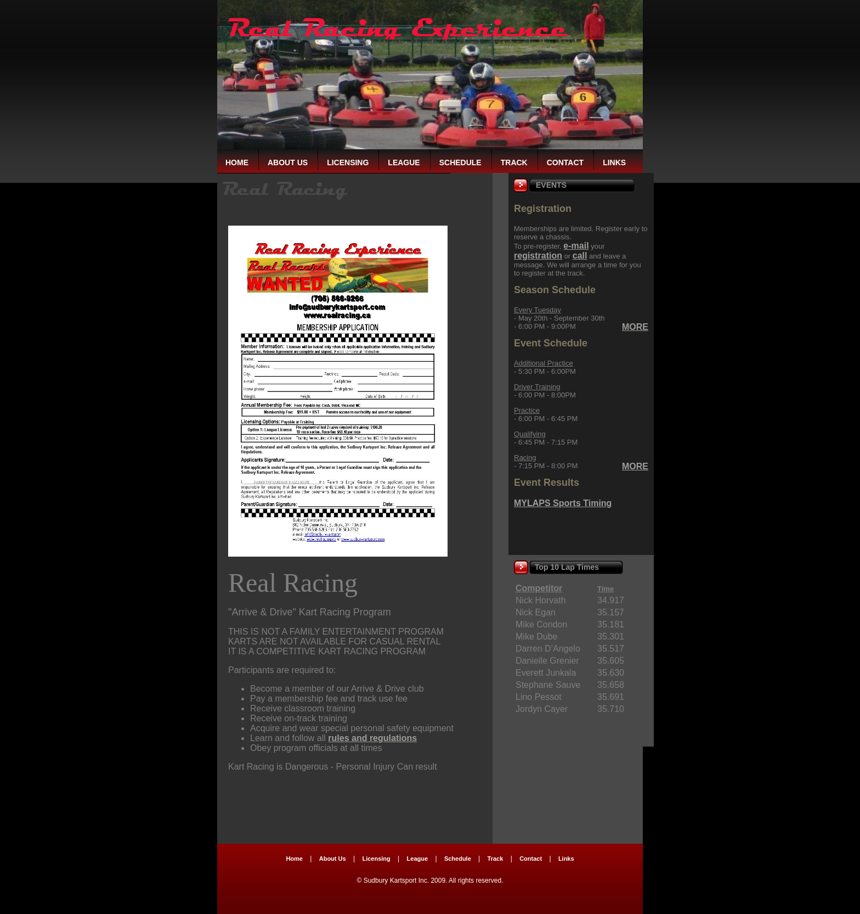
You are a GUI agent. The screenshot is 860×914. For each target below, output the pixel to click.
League (404, 162)
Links (614, 162)
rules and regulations (372, 738)
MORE (635, 327)
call (580, 255)
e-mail (576, 245)
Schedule (460, 162)
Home (236, 162)
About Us (288, 162)
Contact (565, 162)
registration (538, 255)
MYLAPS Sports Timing (563, 503)
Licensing (348, 162)
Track (514, 162)
